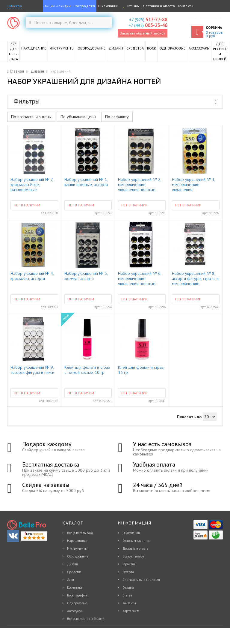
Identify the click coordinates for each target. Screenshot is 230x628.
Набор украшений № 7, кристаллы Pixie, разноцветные (31, 184)
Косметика (74, 587)
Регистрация (210, 18)
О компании (108, 6)
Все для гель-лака (80, 533)
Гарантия (129, 564)
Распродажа (84, 6)
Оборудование (77, 556)
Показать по (189, 417)
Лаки (70, 580)
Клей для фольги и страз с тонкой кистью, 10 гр (87, 370)
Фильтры (115, 101)
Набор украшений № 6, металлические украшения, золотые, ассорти (139, 278)
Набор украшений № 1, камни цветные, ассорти (86, 182)
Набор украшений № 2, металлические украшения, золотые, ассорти (139, 184)
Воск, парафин (77, 595)
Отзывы (130, 6)
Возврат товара (133, 556)
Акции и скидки (58, 6)
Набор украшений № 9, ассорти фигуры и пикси (32, 370)
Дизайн (72, 564)
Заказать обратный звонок (142, 33)
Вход (193, 18)
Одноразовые (77, 603)
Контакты (185, 6)
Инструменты (77, 548)
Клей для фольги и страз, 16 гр (141, 370)
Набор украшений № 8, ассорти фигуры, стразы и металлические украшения (195, 278)
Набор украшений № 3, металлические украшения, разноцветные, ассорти (193, 184)
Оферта (128, 572)
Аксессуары (75, 611)
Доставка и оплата (159, 6)
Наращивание (77, 541)
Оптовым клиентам (136, 541)
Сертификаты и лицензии (141, 580)
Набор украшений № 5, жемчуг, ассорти (86, 276)
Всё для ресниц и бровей (85, 619)
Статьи (127, 595)
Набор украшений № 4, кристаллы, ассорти (32, 276)
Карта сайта (131, 611)
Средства (74, 572)
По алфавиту (117, 116)
